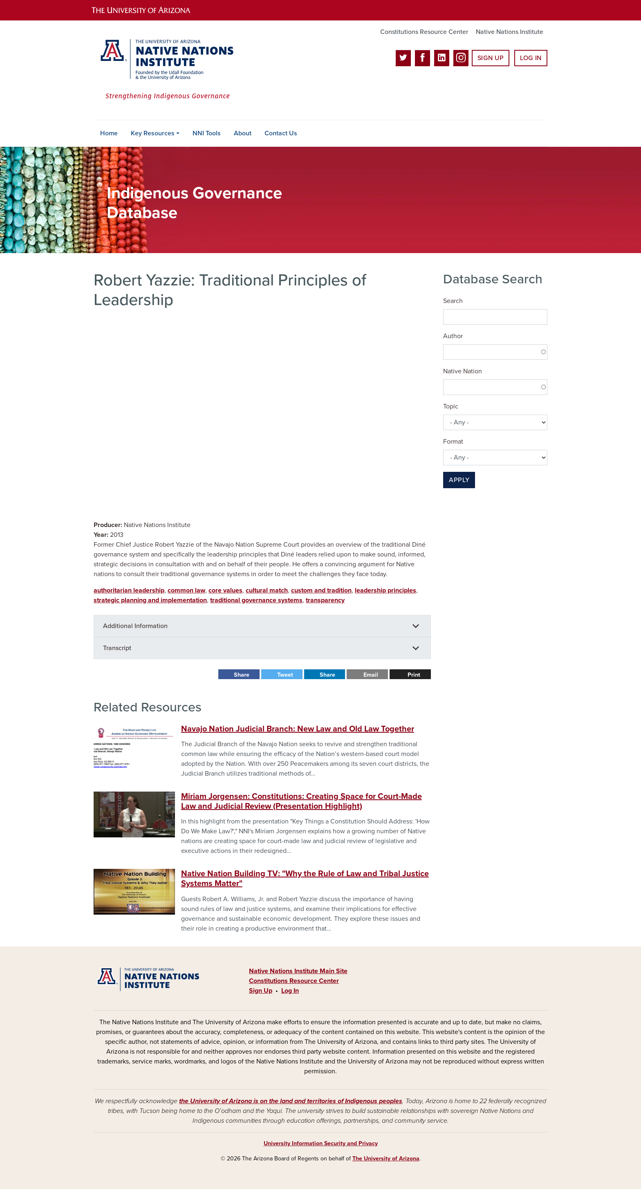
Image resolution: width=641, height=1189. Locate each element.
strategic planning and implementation (150, 600)
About (242, 133)
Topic (450, 406)
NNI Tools (207, 133)
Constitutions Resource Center (424, 32)
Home (109, 133)
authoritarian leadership (129, 590)
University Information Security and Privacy (321, 1143)
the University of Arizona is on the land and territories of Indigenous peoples (290, 1101)
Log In (531, 58)
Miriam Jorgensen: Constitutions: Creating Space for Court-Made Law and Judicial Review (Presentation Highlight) (301, 801)
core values (225, 590)
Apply (459, 480)
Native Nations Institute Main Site (298, 971)
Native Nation (462, 371)
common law (186, 590)
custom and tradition (321, 590)
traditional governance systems (256, 600)
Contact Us (280, 133)
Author (453, 336)
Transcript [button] (117, 648)
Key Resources (153, 133)
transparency (325, 600)
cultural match (267, 590)
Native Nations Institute (509, 32)
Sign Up (490, 58)
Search (453, 301)
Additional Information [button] (135, 626)
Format (453, 441)
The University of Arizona (385, 1158)
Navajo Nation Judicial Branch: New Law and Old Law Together (297, 729)
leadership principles (385, 590)
